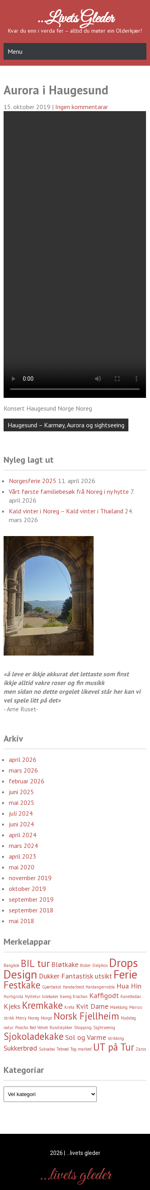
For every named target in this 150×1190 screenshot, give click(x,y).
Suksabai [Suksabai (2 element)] (47, 1049)
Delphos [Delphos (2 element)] (100, 965)
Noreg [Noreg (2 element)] (33, 1018)
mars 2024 (23, 845)
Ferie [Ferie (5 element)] (125, 974)
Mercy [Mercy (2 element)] (21, 1018)
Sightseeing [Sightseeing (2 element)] (104, 1027)
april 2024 (22, 835)
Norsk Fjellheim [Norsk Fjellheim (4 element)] (86, 1016)
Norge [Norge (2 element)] (46, 1018)
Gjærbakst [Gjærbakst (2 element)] (51, 987)
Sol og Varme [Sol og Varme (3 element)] (85, 1037)
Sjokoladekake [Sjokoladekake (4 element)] (34, 1036)
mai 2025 (21, 802)
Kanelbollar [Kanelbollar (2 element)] (130, 996)
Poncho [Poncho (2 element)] (21, 1027)
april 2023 (22, 856)
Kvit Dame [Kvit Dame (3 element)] (92, 1006)
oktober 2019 (27, 888)
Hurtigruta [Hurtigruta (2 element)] (13, 996)
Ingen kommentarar (81, 107)
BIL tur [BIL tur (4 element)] (35, 963)
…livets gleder (75, 19)
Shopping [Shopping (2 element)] (83, 1027)
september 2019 (31, 899)
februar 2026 (26, 781)
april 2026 (22, 759)
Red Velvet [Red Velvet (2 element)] (39, 1027)
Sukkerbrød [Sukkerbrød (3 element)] (20, 1048)
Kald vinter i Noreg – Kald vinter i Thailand (66, 511)
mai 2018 (21, 921)
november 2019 (30, 878)
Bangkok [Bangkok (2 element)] (11, 965)
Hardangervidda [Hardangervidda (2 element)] (100, 987)
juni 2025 (21, 792)
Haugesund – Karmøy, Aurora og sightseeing (66, 425)
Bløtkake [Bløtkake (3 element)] (64, 964)
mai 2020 (21, 867)
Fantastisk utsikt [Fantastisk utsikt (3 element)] (86, 976)
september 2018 (31, 910)
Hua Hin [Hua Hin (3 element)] (129, 985)
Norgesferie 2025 (32, 481)
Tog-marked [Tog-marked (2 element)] (81, 1049)
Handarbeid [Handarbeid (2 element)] (73, 987)
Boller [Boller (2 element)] (85, 965)
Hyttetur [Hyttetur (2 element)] (32, 996)
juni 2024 (21, 824)
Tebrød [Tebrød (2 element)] (63, 1049)
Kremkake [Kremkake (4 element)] (42, 1005)
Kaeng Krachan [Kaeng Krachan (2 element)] (74, 996)
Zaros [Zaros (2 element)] (141, 1049)
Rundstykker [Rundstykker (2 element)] (61, 1027)
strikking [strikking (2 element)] (116, 1038)
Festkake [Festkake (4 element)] (22, 985)
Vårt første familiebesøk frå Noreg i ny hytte (69, 491)
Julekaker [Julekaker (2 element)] (50, 996)
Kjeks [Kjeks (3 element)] (12, 1006)
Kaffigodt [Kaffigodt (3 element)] (104, 995)
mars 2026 (23, 770)
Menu (15, 51)
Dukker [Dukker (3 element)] (49, 976)
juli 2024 (21, 813)
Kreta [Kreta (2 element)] (69, 1007)
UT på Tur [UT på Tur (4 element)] (113, 1047)
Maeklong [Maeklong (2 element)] (119, 1007)
